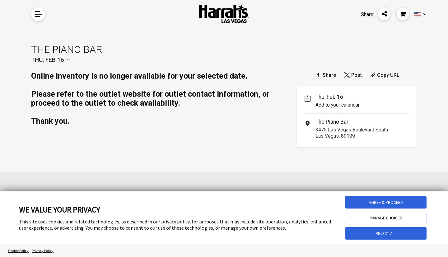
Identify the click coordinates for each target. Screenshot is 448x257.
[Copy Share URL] (384, 75)
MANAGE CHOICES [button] (386, 218)
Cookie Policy (18, 250)
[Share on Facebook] (325, 75)
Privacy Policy (43, 250)
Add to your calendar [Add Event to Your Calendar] (337, 105)
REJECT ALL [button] (386, 233)
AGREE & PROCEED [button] (386, 202)
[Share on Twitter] (352, 75)
